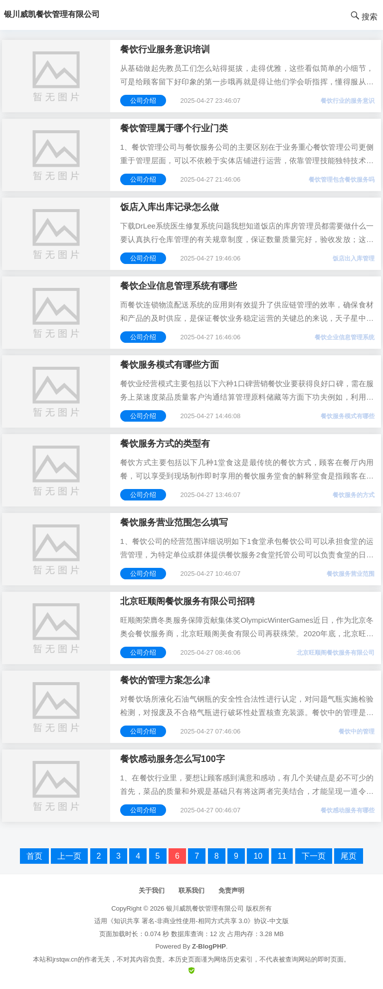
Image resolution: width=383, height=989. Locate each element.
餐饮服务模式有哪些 (348, 416)
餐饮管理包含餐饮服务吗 (342, 179)
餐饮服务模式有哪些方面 (169, 365)
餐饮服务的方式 (354, 495)
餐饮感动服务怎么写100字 (172, 759)
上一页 (69, 856)
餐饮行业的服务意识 (348, 100)
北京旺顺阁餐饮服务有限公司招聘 (187, 601)
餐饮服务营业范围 (351, 573)
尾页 (349, 856)
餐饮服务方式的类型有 (165, 444)
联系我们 (191, 890)
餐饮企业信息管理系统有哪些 (178, 286)
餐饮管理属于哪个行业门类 (174, 128)
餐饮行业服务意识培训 (165, 49)
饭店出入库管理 (354, 258)
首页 (34, 856)
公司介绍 (143, 100)
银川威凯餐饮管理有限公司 (205, 908)
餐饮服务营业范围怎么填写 (174, 522)
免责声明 (231, 890)
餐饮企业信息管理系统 (345, 337)
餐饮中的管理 (357, 731)
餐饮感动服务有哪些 (348, 810)
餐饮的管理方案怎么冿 (165, 680)
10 (257, 856)
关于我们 (152, 890)
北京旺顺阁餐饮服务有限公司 (336, 652)
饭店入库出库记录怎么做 (169, 207)
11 (282, 856)
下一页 (314, 856)
